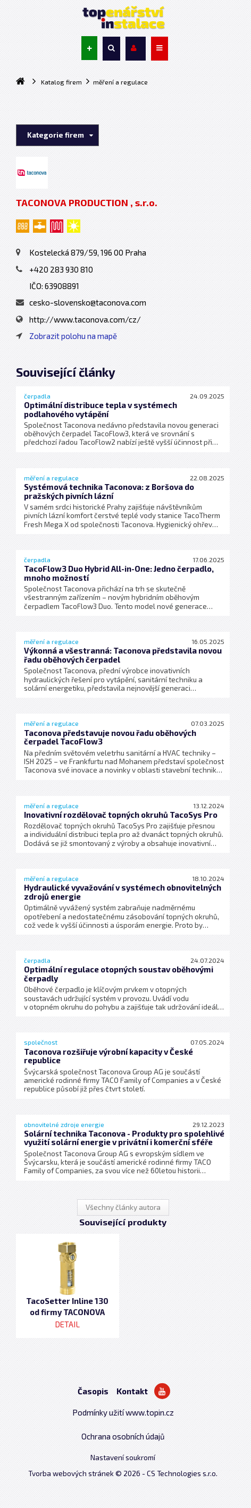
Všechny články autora (123, 1207)
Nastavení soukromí (122, 1457)
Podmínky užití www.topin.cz (123, 1412)
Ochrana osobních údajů (123, 1436)
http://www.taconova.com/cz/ (78, 319)
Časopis (93, 1391)
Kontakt (132, 1391)
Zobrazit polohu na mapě (73, 336)
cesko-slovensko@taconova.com (81, 302)
